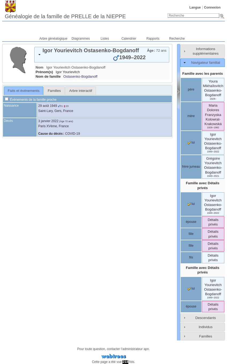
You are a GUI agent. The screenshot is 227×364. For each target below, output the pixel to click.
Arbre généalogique (53, 38)
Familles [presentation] (54, 91)
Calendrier (128, 38)
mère (191, 116)
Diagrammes (81, 38)
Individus (206, 327)
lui (191, 142)
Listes (105, 38)
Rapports (153, 38)
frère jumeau (191, 166)
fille (191, 234)
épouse (191, 222)
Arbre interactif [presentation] (80, 91)
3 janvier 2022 (48, 121)
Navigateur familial (205, 63)
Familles (205, 336)
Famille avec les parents (202, 74)
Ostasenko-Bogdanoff (80, 76)
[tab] (101, 54)
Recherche (177, 38)
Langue (195, 7)
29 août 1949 (47, 106)
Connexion (212, 7)
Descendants (205, 318)
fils (191, 257)
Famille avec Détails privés (202, 185)
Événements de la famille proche (30, 100)
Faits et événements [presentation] (24, 91)
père (191, 89)
